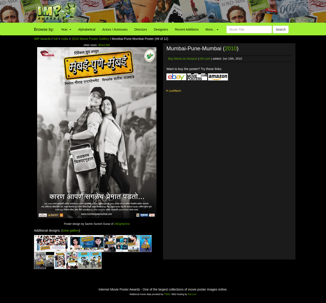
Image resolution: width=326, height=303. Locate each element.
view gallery (70, 230)
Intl (55, 39)
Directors (140, 29)
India (64, 39)
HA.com (205, 58)
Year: (66, 29)
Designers (161, 29)
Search (281, 29)
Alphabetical (86, 29)
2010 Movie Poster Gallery (90, 39)
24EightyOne (122, 223)
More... (212, 29)
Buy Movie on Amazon (182, 58)
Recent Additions (187, 29)
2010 (231, 48)
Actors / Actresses (114, 29)
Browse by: (44, 29)
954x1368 (104, 45)
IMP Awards (42, 39)
